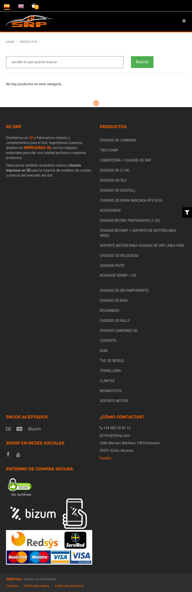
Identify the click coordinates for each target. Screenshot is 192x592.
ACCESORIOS (110, 210)
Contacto (12, 586)
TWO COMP (109, 150)
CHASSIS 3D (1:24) (114, 170)
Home (10, 42)
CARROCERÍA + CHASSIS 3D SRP (125, 160)
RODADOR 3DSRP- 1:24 (118, 275)
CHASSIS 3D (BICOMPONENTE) (124, 290)
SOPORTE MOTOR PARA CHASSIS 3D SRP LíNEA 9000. (142, 246)
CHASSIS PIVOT (112, 266)
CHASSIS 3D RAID (114, 301)
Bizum (34, 428)
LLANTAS (107, 381)
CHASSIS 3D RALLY (115, 321)
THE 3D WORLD (112, 361)
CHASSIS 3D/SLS (113, 180)
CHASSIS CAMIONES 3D (119, 331)
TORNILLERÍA (110, 371)
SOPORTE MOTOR (114, 401)
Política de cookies (36, 586)
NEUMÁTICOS (111, 391)
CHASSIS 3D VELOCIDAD (119, 256)
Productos (28, 42)
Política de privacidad (69, 586)
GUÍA (104, 351)
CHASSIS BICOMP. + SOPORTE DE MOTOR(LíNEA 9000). (138, 233)
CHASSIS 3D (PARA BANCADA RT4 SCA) (131, 200)
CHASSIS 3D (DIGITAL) (117, 190)
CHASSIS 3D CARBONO (118, 140)
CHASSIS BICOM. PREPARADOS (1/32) (130, 220)
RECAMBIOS (109, 311)
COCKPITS (108, 341)
